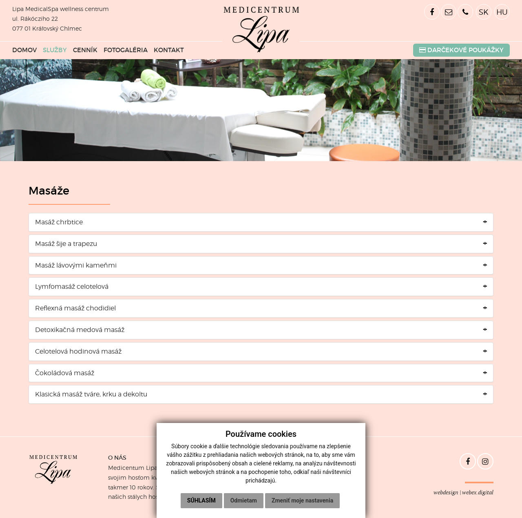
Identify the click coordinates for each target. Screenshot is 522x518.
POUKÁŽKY (461, 50)
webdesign (446, 492)
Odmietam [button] (243, 500)
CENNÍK (85, 50)
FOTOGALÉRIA (126, 50)
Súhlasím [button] (201, 500)
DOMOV (24, 50)
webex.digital (477, 492)
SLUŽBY (55, 50)
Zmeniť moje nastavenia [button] (302, 500)
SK (484, 11)
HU (502, 11)
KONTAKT (169, 50)
